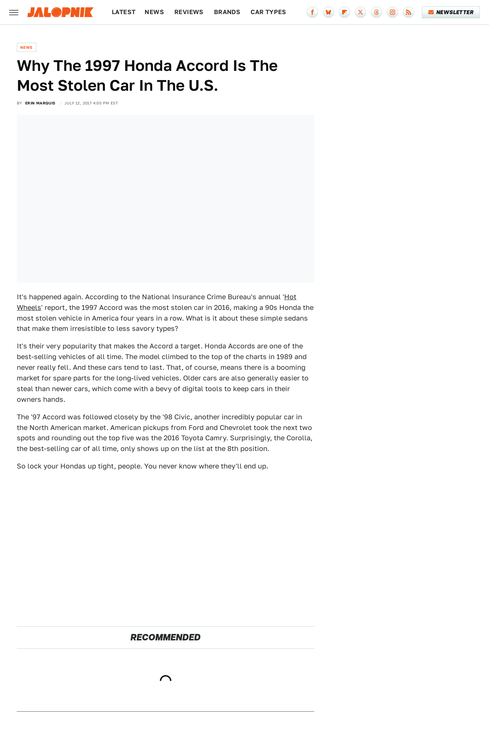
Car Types (268, 12)
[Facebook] (312, 12)
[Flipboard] (344, 12)
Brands (227, 12)
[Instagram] (392, 12)
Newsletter (451, 12)
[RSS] (408, 12)
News (154, 12)
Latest (123, 12)
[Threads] (376, 12)
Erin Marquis (40, 103)
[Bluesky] (328, 12)
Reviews (189, 12)
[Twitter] (360, 12)
